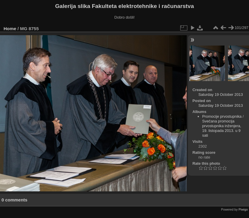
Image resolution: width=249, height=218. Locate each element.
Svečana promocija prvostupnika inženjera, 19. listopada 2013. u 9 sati (221, 128)
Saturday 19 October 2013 (220, 94)
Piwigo (243, 209)
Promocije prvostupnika (222, 116)
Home (10, 28)
